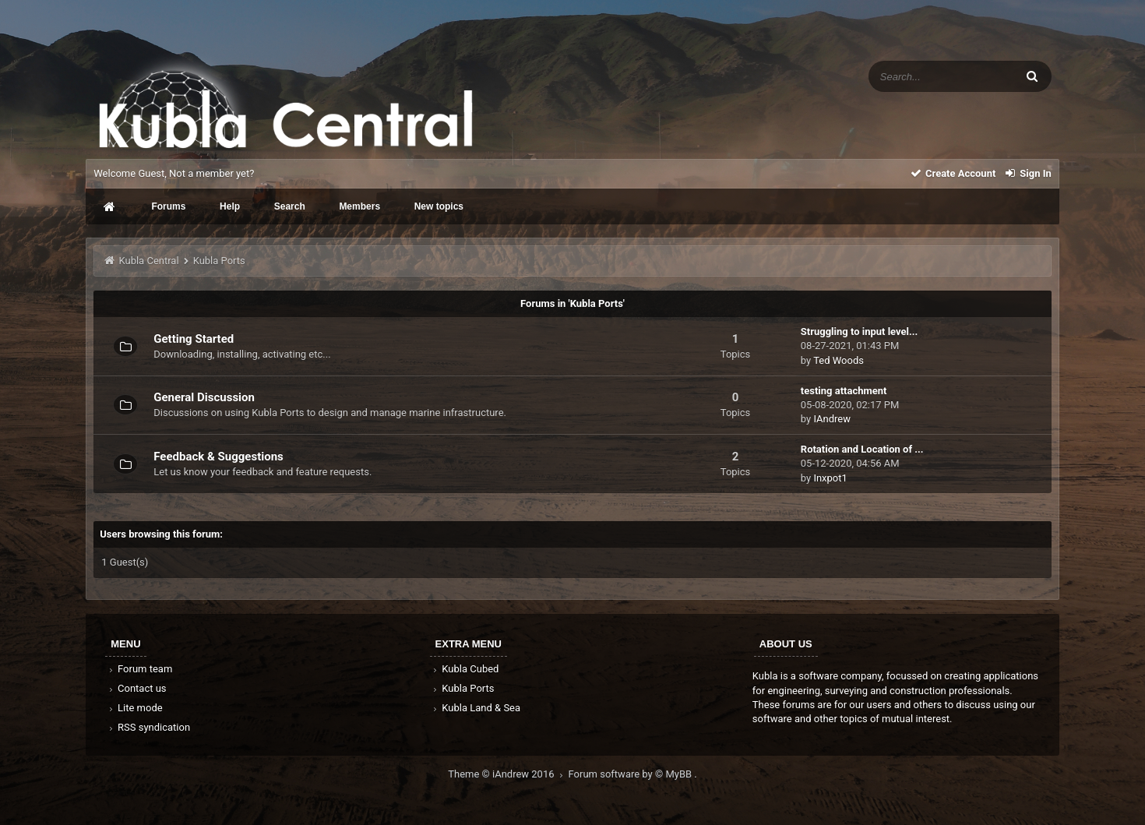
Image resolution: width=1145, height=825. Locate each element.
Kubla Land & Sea (476, 708)
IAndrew (832, 419)
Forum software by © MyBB (632, 774)
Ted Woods (838, 360)
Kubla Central (148, 260)
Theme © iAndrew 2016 (508, 774)
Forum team (139, 669)
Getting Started (193, 339)
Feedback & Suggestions (218, 457)
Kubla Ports (463, 688)
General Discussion (204, 397)
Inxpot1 (830, 478)
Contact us (136, 688)
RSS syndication (148, 727)
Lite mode (134, 708)
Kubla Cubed (465, 669)
